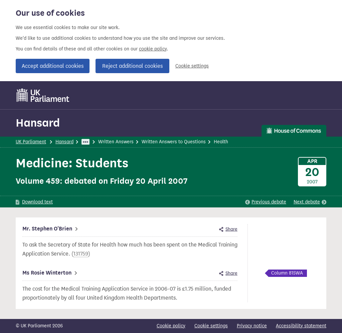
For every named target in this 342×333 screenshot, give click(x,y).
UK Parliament (31, 142)
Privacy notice (252, 326)
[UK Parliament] (43, 95)
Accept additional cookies (52, 66)
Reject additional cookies (132, 66)
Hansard (38, 123)
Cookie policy (171, 326)
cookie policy (153, 49)
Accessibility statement (301, 326)
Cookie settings (192, 66)
